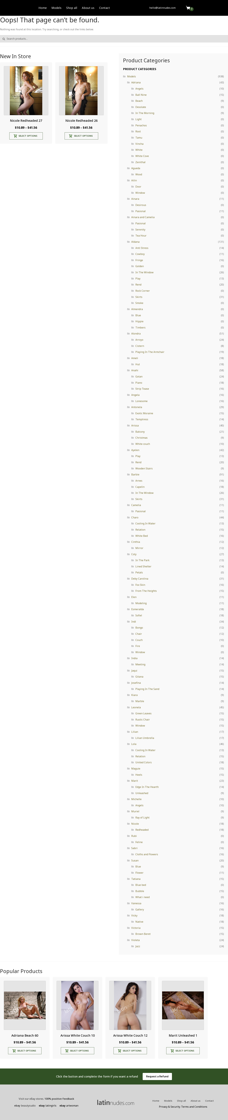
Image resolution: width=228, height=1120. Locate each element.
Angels (139, 88)
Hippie (139, 321)
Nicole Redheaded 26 (81, 120)
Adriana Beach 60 (24, 1035)
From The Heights (146, 591)
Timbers (140, 327)
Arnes (138, 480)
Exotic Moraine (144, 413)
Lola (133, 744)
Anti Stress (141, 248)
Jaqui (134, 670)
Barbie (135, 474)
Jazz (137, 946)
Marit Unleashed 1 (183, 1035)
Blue (138, 315)
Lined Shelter (143, 566)
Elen (133, 597)
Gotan (138, 376)
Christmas (141, 437)
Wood (138, 174)
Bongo (139, 627)
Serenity (140, 229)
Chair (138, 634)
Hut (137, 364)
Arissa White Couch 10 (77, 1035)
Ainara (135, 199)
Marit (134, 780)
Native (139, 921)
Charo (134, 517)
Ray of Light (142, 817)
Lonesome (141, 401)
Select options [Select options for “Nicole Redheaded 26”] (83, 135)
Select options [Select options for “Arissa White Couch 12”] (132, 1050)
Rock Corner (142, 290)
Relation (140, 529)
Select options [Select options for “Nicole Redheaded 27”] (28, 135)
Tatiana (135, 879)
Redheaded (142, 829)
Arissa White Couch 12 (130, 1035)
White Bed (141, 536)
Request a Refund (157, 1076)
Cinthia (135, 542)
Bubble (139, 891)
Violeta (135, 940)
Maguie (135, 768)
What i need (142, 897)
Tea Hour (140, 235)
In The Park (142, 560)
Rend (138, 284)
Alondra (136, 333)
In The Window (144, 272)
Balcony (140, 431)
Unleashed (141, 793)
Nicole (135, 823)
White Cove (142, 156)
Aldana (135, 241)
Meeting (140, 664)
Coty (133, 554)
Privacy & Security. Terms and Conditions (183, 1106)
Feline (139, 842)
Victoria (135, 928)
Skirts (138, 297)
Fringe (139, 260)
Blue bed (140, 885)
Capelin (140, 487)
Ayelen (135, 450)
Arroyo (139, 339)
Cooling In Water (145, 523)
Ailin (134, 180)
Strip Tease (142, 388)
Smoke (139, 303)
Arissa (135, 425)
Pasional (140, 211)
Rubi (134, 836)
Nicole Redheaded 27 (26, 120)
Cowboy (140, 254)
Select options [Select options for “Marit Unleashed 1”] (184, 1050)
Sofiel (138, 615)
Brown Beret (143, 934)
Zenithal (140, 162)
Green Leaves (143, 713)
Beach (139, 101)
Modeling (141, 603)
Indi (133, 621)
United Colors (143, 762)
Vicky (134, 915)
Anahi (134, 370)
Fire (137, 646)
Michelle (136, 799)
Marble (139, 701)
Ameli (134, 358)
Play (137, 278)
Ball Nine (141, 95)
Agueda (135, 168)
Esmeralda (137, 609)
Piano (138, 382)
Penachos (141, 125)
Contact (104, 8)
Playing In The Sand (147, 689)
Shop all (71, 8)
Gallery (139, 909)
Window (140, 193)
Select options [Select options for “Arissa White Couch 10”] (79, 1050)
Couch (139, 640)
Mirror (139, 548)
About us (88, 8)
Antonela (136, 407)
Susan (135, 860)
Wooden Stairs (144, 468)
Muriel (135, 811)
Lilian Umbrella (144, 738)
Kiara (134, 695)
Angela (135, 395)
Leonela (136, 707)
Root (138, 131)
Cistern (139, 346)
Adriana (136, 82)
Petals (139, 572)
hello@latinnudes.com (162, 8)
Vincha (139, 144)
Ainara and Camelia (143, 217)
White (138, 150)
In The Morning (144, 113)
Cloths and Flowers (146, 854)
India (134, 658)
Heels (138, 774)
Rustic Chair (142, 719)
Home (42, 8)
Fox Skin (140, 585)
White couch (142, 444)
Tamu (138, 137)
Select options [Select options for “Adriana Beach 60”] (26, 1050)
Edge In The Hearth (147, 787)
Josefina (136, 683)
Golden (139, 266)
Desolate (140, 107)
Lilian (134, 732)
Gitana (139, 676)
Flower (139, 872)
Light (138, 119)
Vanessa (136, 903)
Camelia (136, 505)
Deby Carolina (139, 578)
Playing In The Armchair (149, 352)
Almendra (137, 309)
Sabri (134, 848)
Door (138, 186)
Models (56, 8)
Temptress (141, 419)
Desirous (140, 205)
